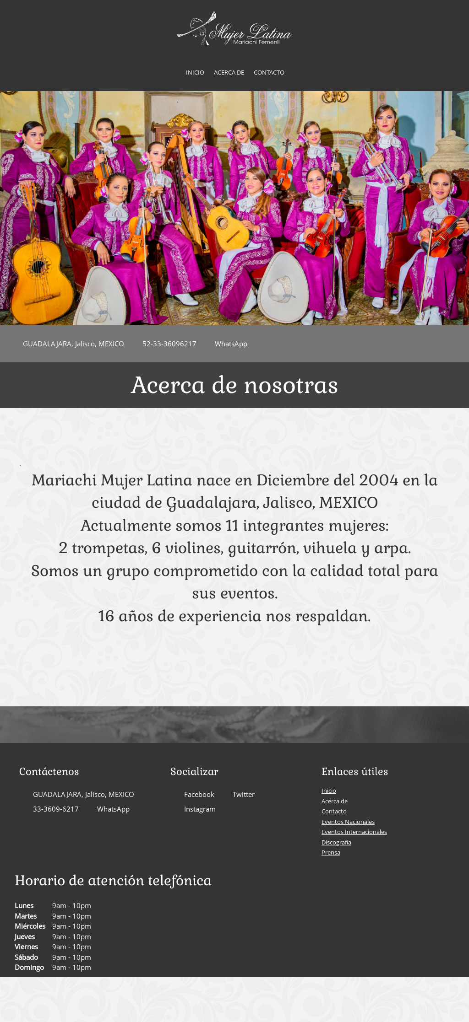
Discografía (336, 842)
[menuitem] (195, 73)
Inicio (329, 790)
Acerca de (335, 801)
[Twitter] (239, 794)
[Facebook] (194, 794)
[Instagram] (195, 809)
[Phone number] (165, 344)
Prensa (331, 852)
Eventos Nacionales (348, 822)
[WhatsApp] (226, 344)
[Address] (69, 344)
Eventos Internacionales (354, 832)
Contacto (334, 811)
